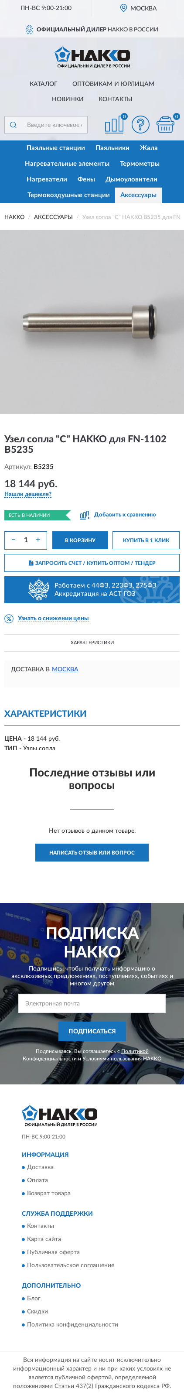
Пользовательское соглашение (70, 1266)
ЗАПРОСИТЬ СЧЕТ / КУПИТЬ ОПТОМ (92, 563)
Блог (34, 1299)
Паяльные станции (56, 148)
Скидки (37, 1312)
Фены (86, 179)
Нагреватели (47, 179)
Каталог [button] (44, 84)
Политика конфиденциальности (72, 1325)
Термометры (140, 164)
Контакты (116, 99)
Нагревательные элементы (67, 164)
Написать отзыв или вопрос (92, 852)
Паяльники (112, 148)
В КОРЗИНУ (80, 540)
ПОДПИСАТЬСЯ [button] (92, 1032)
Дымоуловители (131, 179)
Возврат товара (49, 1193)
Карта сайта (44, 1240)
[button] (140, 124)
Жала (149, 148)
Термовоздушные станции (68, 195)
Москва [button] (65, 670)
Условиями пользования (112, 1058)
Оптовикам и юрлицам (113, 84)
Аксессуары (138, 195)
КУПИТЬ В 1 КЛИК (146, 540)
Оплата (37, 1180)
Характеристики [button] (92, 642)
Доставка (40, 1167)
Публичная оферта (53, 1253)
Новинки (68, 99)
